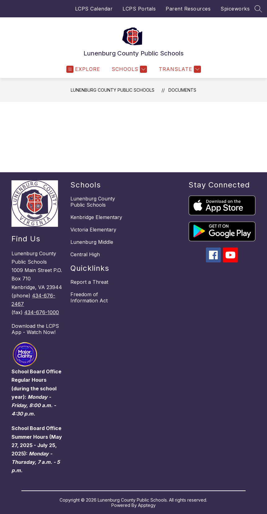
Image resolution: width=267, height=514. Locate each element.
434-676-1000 (41, 312)
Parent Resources (188, 9)
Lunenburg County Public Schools (112, 90)
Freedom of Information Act (89, 297)
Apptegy (147, 505)
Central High (85, 254)
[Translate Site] (179, 69)
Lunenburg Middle (91, 242)
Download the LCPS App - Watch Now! (35, 329)
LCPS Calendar (94, 9)
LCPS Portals (139, 9)
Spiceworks (235, 9)
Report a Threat (89, 282)
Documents (182, 90)
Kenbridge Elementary (96, 217)
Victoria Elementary (93, 229)
